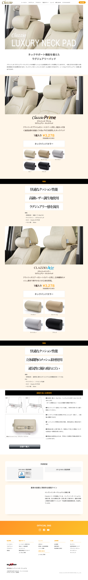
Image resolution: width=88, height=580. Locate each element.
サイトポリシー (73, 550)
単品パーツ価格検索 (23, 546)
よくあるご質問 (22, 552)
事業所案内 (56, 546)
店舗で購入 (25, 446)
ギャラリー (72, 544)
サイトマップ (73, 552)
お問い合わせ (58, 2)
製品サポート (46, 2)
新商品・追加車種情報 (43, 546)
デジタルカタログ (66, 2)
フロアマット (31, 2)
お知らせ (40, 544)
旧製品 (8, 550)
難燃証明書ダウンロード (24, 550)
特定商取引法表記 (58, 548)
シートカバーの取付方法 (24, 544)
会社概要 (56, 544)
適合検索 (82, 2)
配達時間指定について (75, 546)
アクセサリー (38, 2)
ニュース (52, 2)
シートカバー (24, 2)
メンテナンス (22, 548)
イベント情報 (41, 548)
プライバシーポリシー (75, 548)
